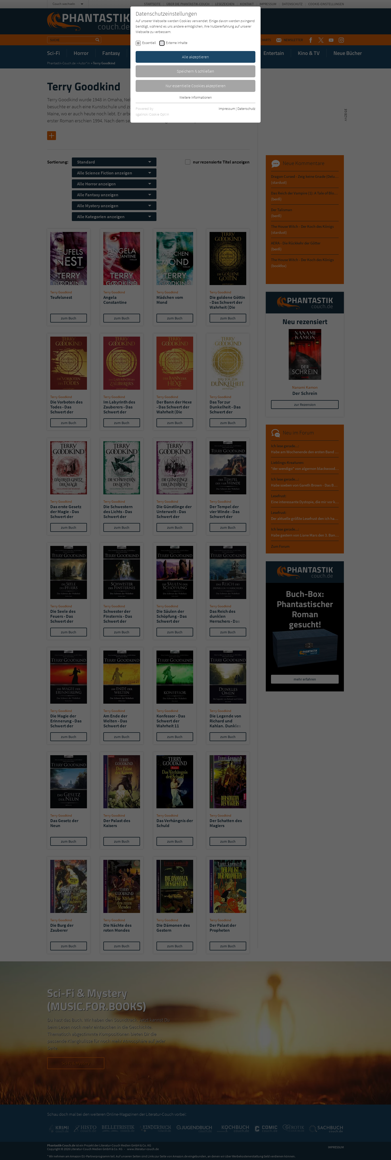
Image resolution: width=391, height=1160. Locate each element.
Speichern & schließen (195, 71)
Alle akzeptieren (195, 56)
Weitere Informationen (195, 97)
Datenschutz (246, 108)
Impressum (227, 108)
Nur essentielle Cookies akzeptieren (196, 85)
